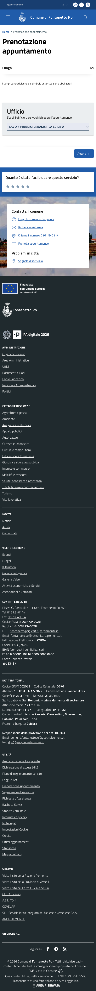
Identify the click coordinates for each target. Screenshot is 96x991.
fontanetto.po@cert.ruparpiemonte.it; (34, 631)
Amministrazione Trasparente (21, 761)
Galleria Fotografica (14, 573)
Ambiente (8, 419)
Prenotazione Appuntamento (21, 786)
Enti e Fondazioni (13, 379)
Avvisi (6, 527)
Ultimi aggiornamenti (15, 841)
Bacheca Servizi (12, 804)
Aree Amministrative (15, 360)
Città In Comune (46, 970)
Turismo (7, 493)
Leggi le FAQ (10, 779)
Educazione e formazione (18, 456)
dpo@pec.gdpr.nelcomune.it (26, 742)
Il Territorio (9, 567)
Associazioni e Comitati (17, 591)
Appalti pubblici (12, 431)
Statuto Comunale (14, 810)
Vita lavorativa (11, 499)
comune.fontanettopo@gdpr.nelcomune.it (38, 737)
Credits (6, 835)
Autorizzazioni (11, 437)
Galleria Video (11, 579)
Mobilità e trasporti (14, 474)
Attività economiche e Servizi (21, 585)
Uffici (5, 366)
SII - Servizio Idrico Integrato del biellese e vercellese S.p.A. (39, 912)
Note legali (9, 823)
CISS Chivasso (11, 894)
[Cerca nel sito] (85, 17)
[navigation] (7, 17)
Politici (6, 391)
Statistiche (9, 848)
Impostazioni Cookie (15, 829)
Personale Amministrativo (19, 385)
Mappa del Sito (11, 854)
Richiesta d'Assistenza (16, 798)
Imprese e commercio (16, 468)
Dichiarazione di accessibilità (20, 767)
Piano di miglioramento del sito (22, 773)
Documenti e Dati (13, 372)
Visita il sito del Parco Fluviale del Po (25, 888)
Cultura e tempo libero (16, 450)
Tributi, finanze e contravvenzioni (23, 487)
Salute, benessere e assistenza (22, 481)
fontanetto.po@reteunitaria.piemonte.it (36, 635)
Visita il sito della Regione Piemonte (25, 875)
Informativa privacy (14, 817)
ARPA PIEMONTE (13, 919)
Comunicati (9, 533)
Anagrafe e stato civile (16, 425)
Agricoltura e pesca (14, 412)
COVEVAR (8, 906)
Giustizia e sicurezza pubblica (20, 462)
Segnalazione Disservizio (18, 792)
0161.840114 (16, 612)
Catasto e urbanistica (15, 443)
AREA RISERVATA (46, 985)
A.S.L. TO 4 (9, 900)
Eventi (6, 554)
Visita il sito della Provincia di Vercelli (25, 881)
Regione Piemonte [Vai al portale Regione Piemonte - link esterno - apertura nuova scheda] (14, 4)
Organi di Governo (13, 354)
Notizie (6, 520)
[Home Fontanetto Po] (43, 17)
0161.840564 (17, 617)
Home (5, 32)
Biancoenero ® (22, 980)
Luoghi (6, 560)
